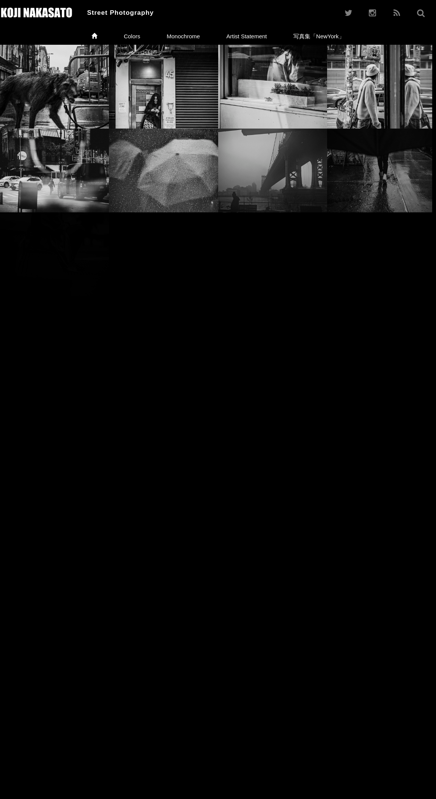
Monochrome (183, 36)
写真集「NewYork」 (318, 36)
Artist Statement (247, 36)
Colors (132, 36)
